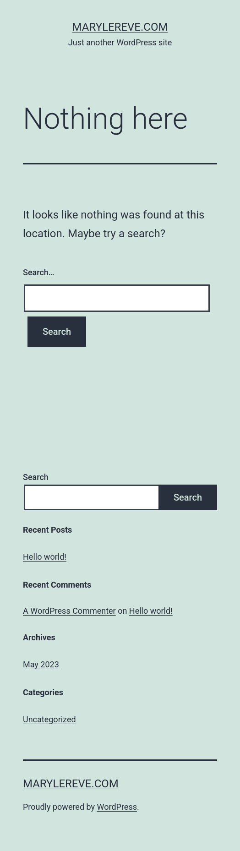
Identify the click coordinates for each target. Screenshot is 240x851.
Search (36, 477)
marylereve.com (120, 27)
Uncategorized (49, 719)
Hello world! (44, 557)
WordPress (117, 807)
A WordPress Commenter (69, 611)
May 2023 (41, 664)
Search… (39, 272)
